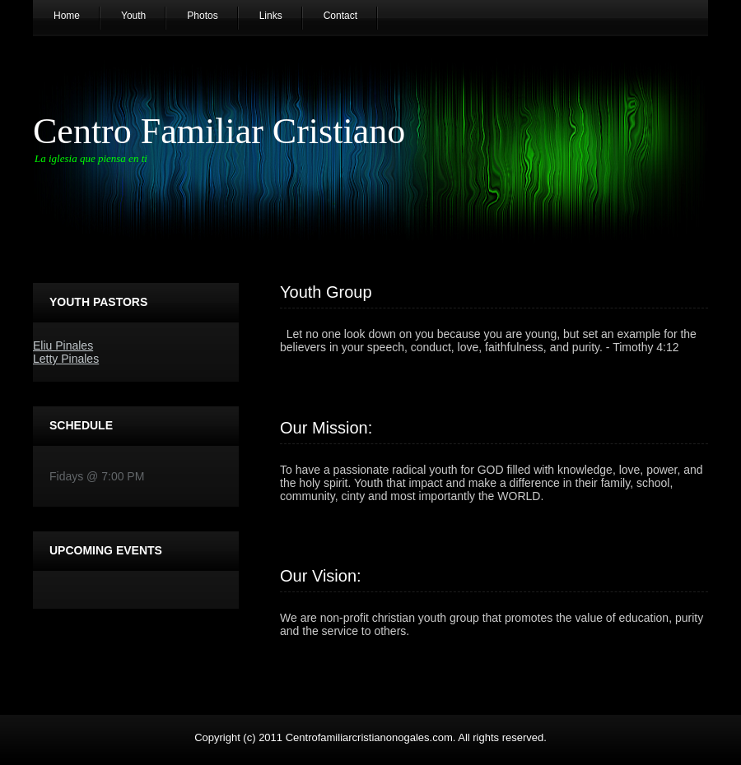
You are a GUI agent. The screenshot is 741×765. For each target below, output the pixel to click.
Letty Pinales (66, 358)
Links (270, 15)
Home (67, 15)
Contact (340, 15)
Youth (133, 15)
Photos (202, 15)
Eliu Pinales (63, 345)
